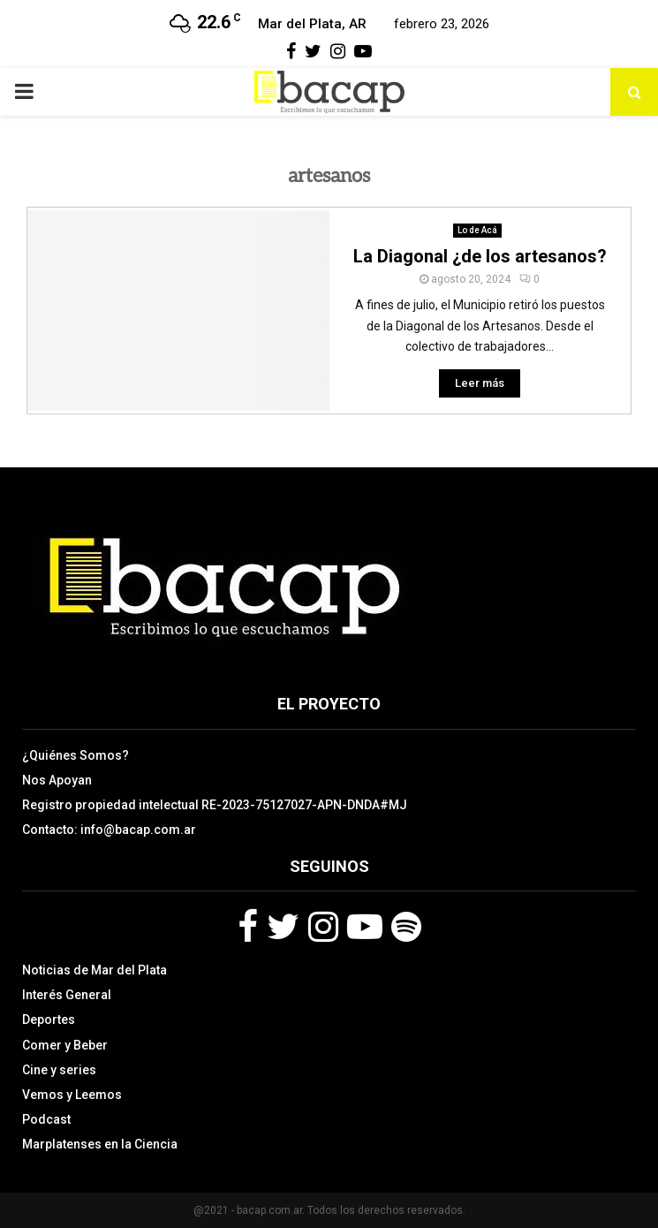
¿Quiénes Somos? (75, 755)
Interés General (66, 995)
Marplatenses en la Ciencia (100, 1144)
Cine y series (59, 1070)
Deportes (48, 1019)
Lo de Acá (477, 230)
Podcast (46, 1119)
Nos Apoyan (57, 780)
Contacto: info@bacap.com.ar (109, 829)
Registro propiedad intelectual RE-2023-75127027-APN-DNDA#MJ (214, 805)
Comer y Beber (65, 1045)
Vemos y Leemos (72, 1095)
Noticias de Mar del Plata (94, 970)
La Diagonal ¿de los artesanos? (480, 256)
